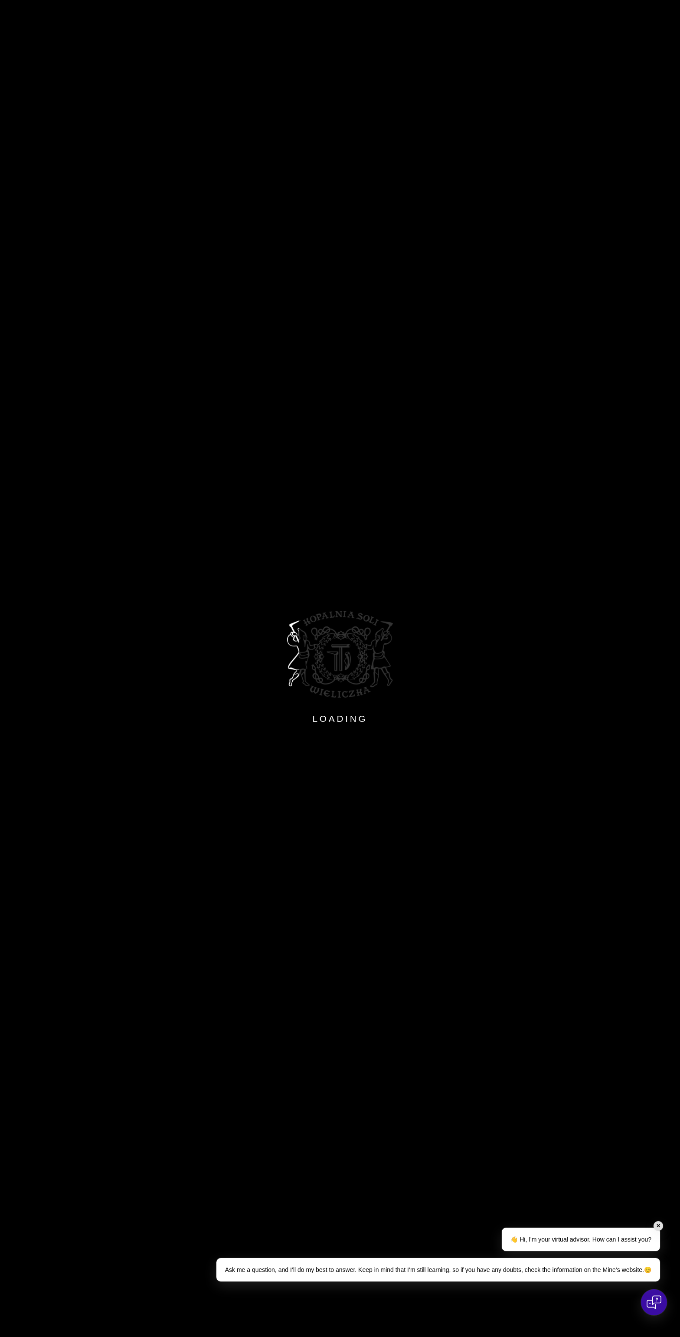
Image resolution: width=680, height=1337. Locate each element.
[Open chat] (654, 1302)
